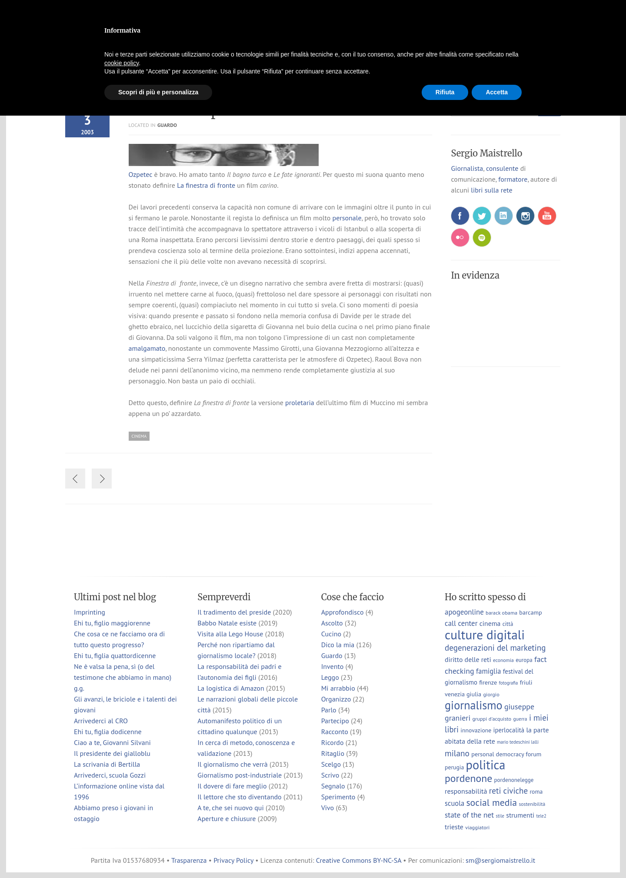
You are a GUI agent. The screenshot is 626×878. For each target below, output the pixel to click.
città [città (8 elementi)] (508, 624)
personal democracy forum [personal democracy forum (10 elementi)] (506, 754)
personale (347, 217)
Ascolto (332, 623)
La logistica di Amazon (230, 688)
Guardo (167, 125)
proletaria (299, 402)
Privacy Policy (233, 860)
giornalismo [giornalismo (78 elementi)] (474, 705)
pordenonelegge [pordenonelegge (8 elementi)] (514, 780)
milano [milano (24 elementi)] (457, 753)
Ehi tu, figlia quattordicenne (115, 655)
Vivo (327, 807)
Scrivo (330, 775)
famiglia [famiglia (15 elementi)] (488, 671)
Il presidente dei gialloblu (112, 753)
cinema (139, 436)
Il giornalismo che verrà (232, 764)
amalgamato (147, 348)
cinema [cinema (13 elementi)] (490, 623)
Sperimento (338, 796)
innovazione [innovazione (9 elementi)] (475, 730)
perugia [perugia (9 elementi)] (454, 767)
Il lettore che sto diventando (239, 796)
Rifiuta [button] (445, 92)
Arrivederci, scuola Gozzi (110, 775)
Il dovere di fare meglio (231, 786)
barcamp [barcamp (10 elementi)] (530, 612)
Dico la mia (338, 644)
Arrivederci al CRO (101, 720)
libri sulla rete (491, 190)
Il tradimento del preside (234, 612)
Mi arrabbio (338, 688)
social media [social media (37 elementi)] (491, 802)
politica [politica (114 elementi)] (486, 765)
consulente (502, 168)
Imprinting (89, 612)
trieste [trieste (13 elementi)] (454, 826)
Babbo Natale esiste (226, 623)
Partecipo (335, 720)
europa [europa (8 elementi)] (524, 660)
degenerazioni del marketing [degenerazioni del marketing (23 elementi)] (495, 647)
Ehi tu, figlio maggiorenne (112, 623)
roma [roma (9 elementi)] (536, 791)
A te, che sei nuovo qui (230, 807)
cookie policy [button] (121, 63)
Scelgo (331, 764)
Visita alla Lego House (230, 633)
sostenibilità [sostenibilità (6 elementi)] (532, 804)
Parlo (328, 709)
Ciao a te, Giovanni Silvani (112, 742)
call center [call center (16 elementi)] (461, 623)
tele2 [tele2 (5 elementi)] (541, 816)
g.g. (79, 688)
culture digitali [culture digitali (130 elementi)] (485, 634)
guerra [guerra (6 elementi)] (520, 718)
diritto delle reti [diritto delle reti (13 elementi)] (468, 659)
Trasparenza (188, 860)
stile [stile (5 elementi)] (500, 816)
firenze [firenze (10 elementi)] (488, 682)
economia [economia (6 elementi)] (503, 660)
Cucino (331, 633)
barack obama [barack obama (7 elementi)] (501, 612)
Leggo (330, 677)
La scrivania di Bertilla (107, 764)
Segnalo (333, 786)
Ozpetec (141, 174)
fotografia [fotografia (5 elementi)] (508, 683)
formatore (512, 179)
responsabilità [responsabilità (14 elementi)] (466, 790)
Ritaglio (332, 753)
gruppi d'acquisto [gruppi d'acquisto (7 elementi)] (491, 718)
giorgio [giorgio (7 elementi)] (491, 694)
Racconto (334, 731)
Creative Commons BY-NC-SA (358, 860)
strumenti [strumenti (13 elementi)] (520, 815)
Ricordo (332, 742)
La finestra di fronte (206, 185)
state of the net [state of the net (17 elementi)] (469, 815)
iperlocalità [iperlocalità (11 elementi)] (509, 730)
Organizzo (336, 699)
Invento (332, 666)
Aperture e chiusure (226, 818)
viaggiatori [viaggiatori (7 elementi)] (477, 827)
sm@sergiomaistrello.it (500, 860)
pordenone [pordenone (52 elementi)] (468, 778)
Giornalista (467, 168)
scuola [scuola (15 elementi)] (454, 803)
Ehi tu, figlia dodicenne (108, 731)
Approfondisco (342, 612)
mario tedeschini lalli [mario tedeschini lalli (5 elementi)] (518, 742)
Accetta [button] (497, 92)
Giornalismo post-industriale (239, 775)
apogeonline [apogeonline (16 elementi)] (464, 612)
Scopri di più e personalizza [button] (158, 92)
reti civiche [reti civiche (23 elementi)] (508, 790)
